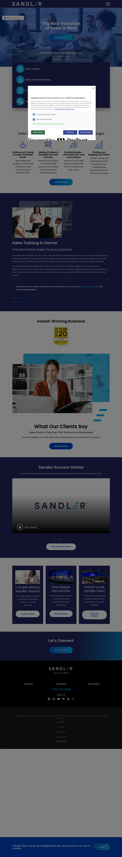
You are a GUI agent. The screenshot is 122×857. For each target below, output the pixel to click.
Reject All (70, 132)
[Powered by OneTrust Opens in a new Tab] (36, 139)
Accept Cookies (85, 132)
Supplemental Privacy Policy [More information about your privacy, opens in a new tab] (64, 109)
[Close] (93, 88)
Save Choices (38, 132)
